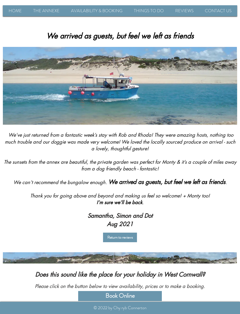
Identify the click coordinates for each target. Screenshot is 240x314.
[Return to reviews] (120, 237)
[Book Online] (120, 296)
